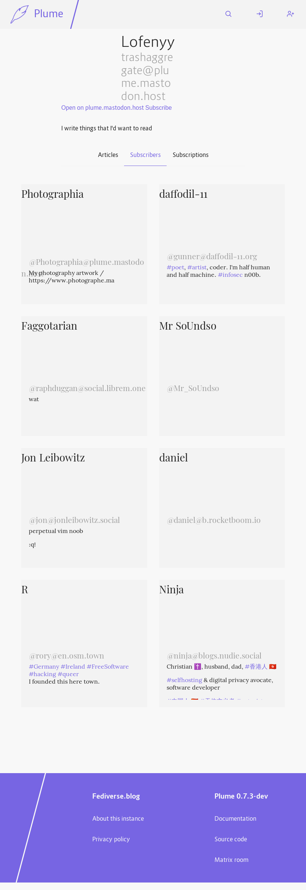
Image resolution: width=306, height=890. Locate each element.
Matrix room (231, 860)
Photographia (52, 195)
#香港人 (256, 667)
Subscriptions (190, 155)
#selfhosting (184, 680)
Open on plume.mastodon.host (102, 108)
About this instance (118, 819)
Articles (108, 155)
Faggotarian (49, 327)
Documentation (235, 819)
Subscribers (145, 155)
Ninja (171, 590)
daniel (173, 459)
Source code (230, 840)
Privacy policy (111, 840)
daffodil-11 (183, 195)
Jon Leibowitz (53, 459)
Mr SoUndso (187, 327)
